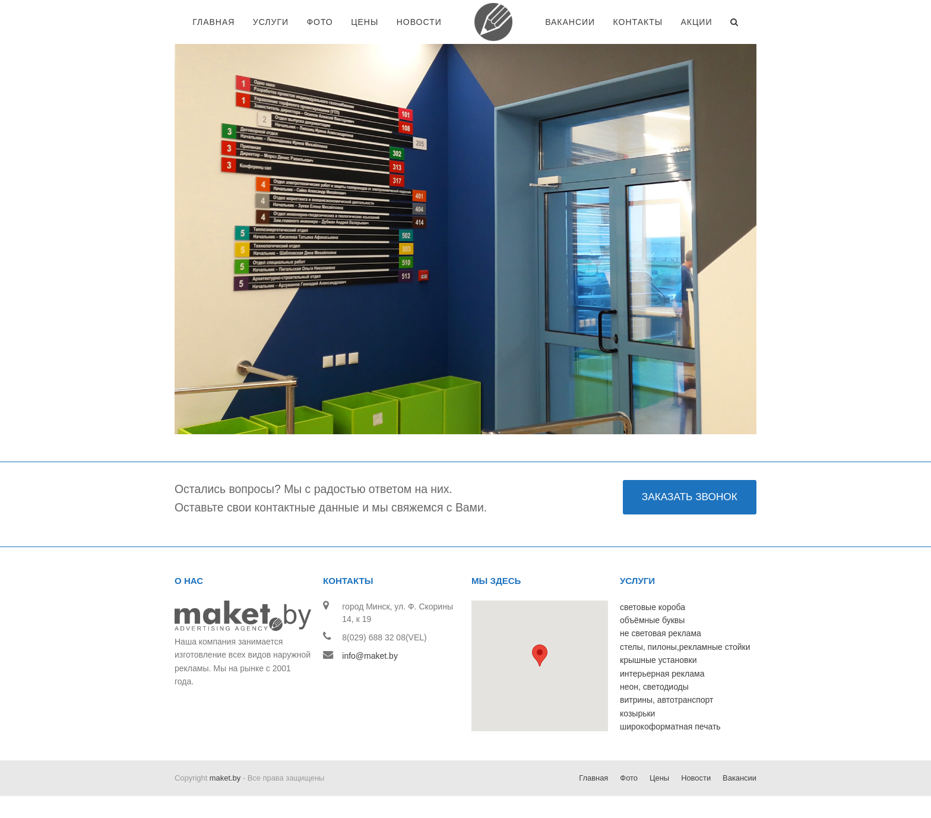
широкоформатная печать (670, 726)
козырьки (637, 713)
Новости (696, 777)
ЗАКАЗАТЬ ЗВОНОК (689, 497)
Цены (659, 777)
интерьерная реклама (662, 673)
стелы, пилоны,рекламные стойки (685, 647)
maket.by (225, 777)
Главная (593, 777)
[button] (539, 656)
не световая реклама (660, 633)
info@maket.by (370, 656)
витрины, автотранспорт (666, 700)
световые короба (652, 607)
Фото (629, 777)
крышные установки (658, 660)
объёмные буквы (652, 620)
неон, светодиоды (654, 686)
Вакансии (739, 777)
